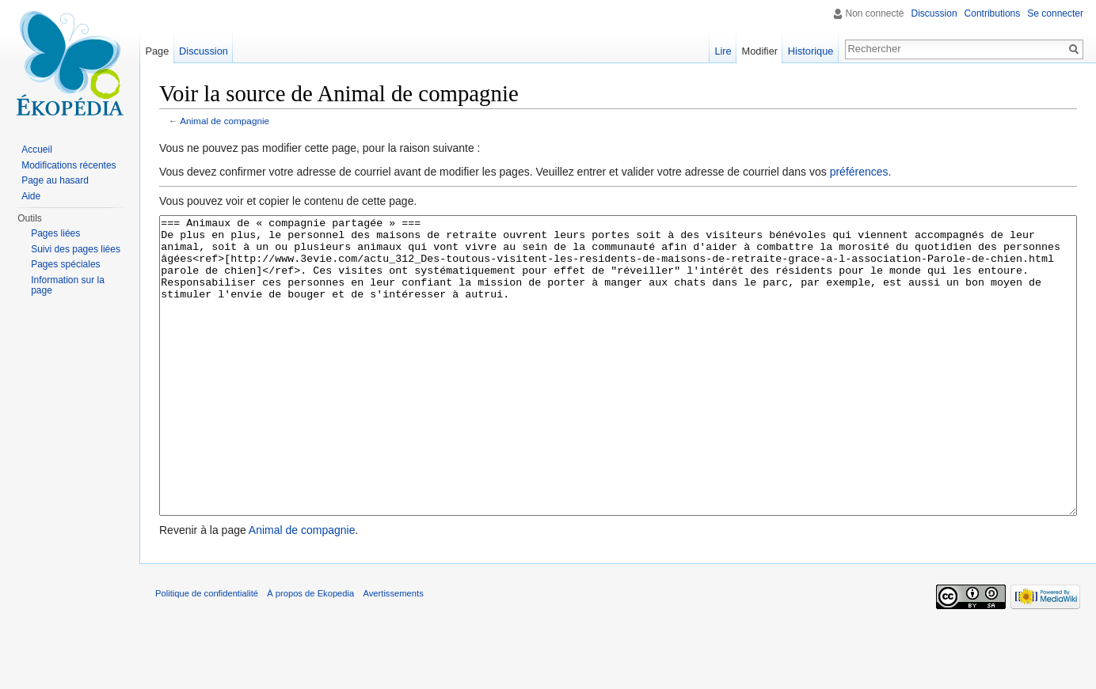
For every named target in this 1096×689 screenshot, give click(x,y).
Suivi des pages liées (75, 249)
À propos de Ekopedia (310, 652)
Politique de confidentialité (206, 652)
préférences (859, 171)
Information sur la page (68, 285)
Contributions (993, 13)
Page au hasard (55, 180)
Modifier (760, 51)
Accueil (36, 149)
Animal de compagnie (224, 120)
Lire (722, 51)
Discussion (934, 13)
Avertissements (393, 652)
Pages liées (55, 233)
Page (157, 51)
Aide (30, 196)
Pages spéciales (65, 264)
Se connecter (1055, 13)
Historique (811, 51)
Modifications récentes (68, 165)
